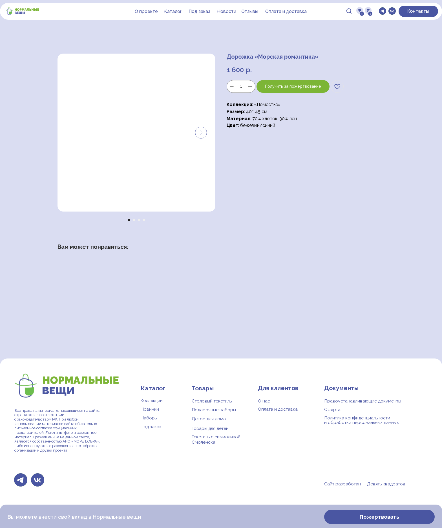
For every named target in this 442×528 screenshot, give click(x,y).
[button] (199, 11)
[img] (349, 11)
